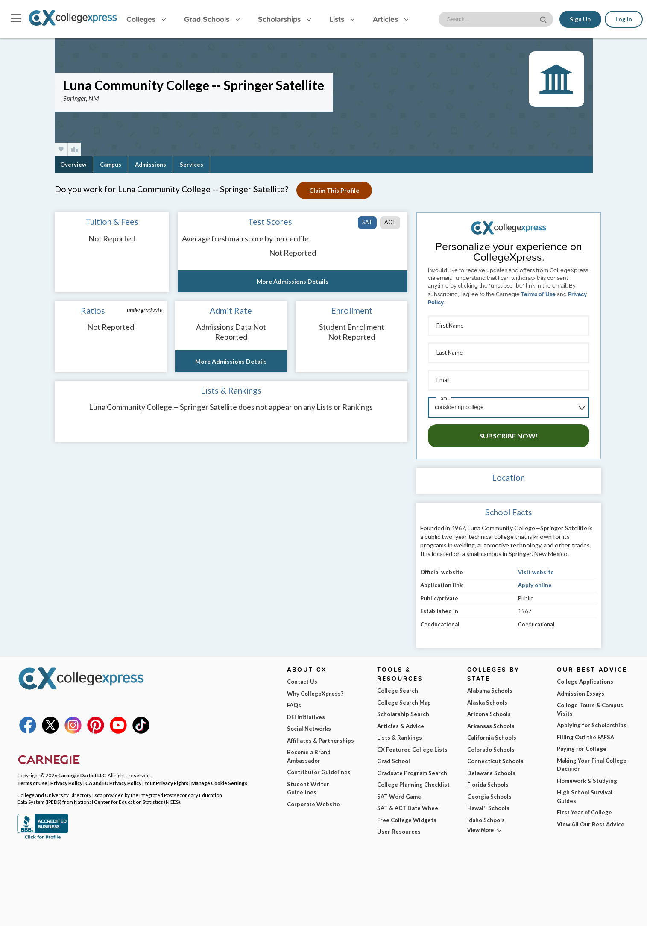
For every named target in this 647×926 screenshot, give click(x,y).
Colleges (146, 19)
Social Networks (309, 727)
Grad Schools (212, 19)
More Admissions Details (292, 281)
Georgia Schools (489, 794)
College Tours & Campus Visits (590, 708)
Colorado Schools (491, 747)
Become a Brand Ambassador (309, 755)
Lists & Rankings (399, 736)
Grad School (393, 759)
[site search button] (544, 18)
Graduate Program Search (412, 771)
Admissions (150, 164)
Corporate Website (313, 802)
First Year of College (584, 811)
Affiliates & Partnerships (320, 738)
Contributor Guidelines (319, 770)
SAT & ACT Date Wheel (408, 806)
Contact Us (302, 680)
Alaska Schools (487, 700)
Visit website (536, 570)
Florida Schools (488, 783)
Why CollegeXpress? (315, 691)
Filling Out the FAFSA (585, 735)
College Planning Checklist (413, 783)
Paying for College (581, 747)
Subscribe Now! (508, 434)
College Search (397, 689)
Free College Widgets (406, 818)
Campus (110, 164)
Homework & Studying (587, 779)
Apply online (535, 583)
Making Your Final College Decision (592, 763)
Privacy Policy (66, 781)
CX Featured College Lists (412, 747)
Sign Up (580, 19)
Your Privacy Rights (166, 781)
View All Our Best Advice (590, 822)
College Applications (585, 680)
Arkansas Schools (491, 724)
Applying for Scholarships (592, 723)
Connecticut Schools (495, 759)
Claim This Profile (335, 190)
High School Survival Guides (584, 795)
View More (480, 829)
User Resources (399, 830)
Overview (73, 164)
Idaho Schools (486, 818)
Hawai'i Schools (488, 806)
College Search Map (404, 700)
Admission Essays (580, 691)
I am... (444, 397)
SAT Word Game (399, 794)
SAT (367, 222)
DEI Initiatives (306, 715)
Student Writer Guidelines (308, 786)
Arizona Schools (489, 712)
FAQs (294, 703)
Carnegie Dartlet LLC (82, 774)
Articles (390, 19)
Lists (341, 19)
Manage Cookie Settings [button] (219, 781)
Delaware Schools (491, 771)
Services (191, 164)
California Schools (491, 736)
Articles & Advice (400, 724)
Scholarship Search (403, 712)
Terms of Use (538, 294)
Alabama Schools (489, 689)
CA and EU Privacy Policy (113, 781)
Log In (623, 19)
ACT (390, 222)
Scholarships (284, 19)
